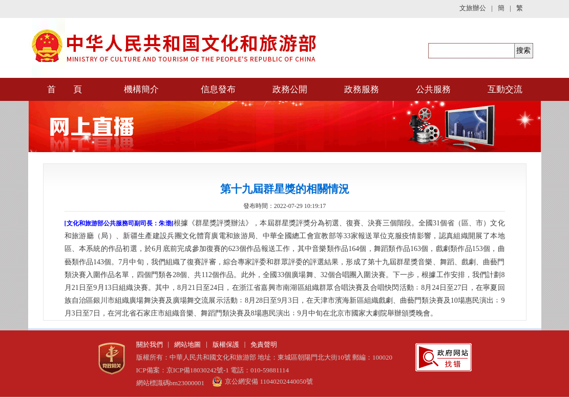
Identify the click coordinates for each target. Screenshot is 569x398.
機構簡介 (141, 89)
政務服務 (361, 89)
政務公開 (289, 89)
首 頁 (64, 89)
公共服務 (433, 89)
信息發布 (218, 89)
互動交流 (505, 89)
